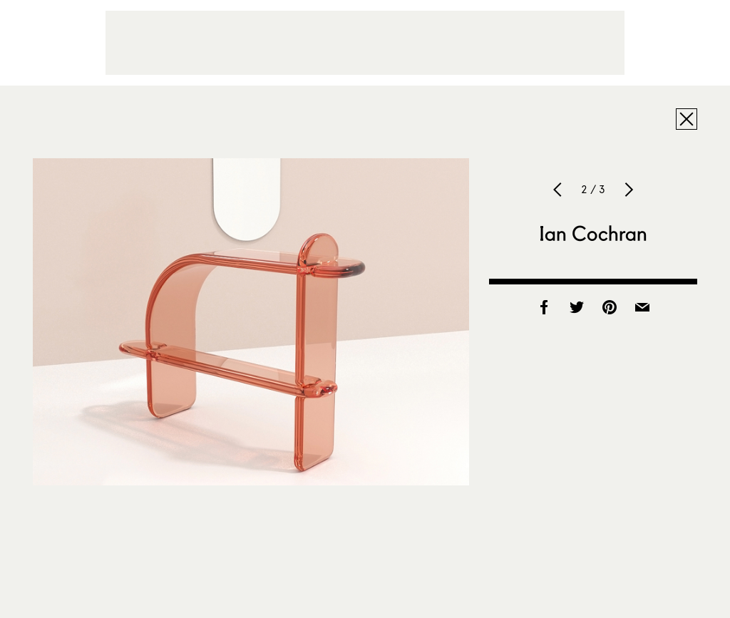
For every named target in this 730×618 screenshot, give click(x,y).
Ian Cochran (593, 233)
